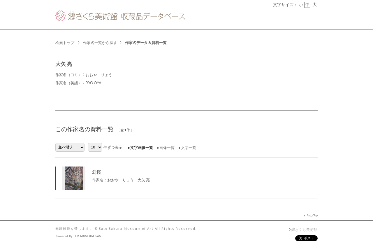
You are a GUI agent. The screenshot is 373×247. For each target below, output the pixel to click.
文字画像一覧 (141, 147)
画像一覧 (167, 147)
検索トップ (64, 42)
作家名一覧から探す (100, 42)
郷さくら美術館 (304, 229)
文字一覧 (188, 147)
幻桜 (96, 172)
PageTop (312, 215)
